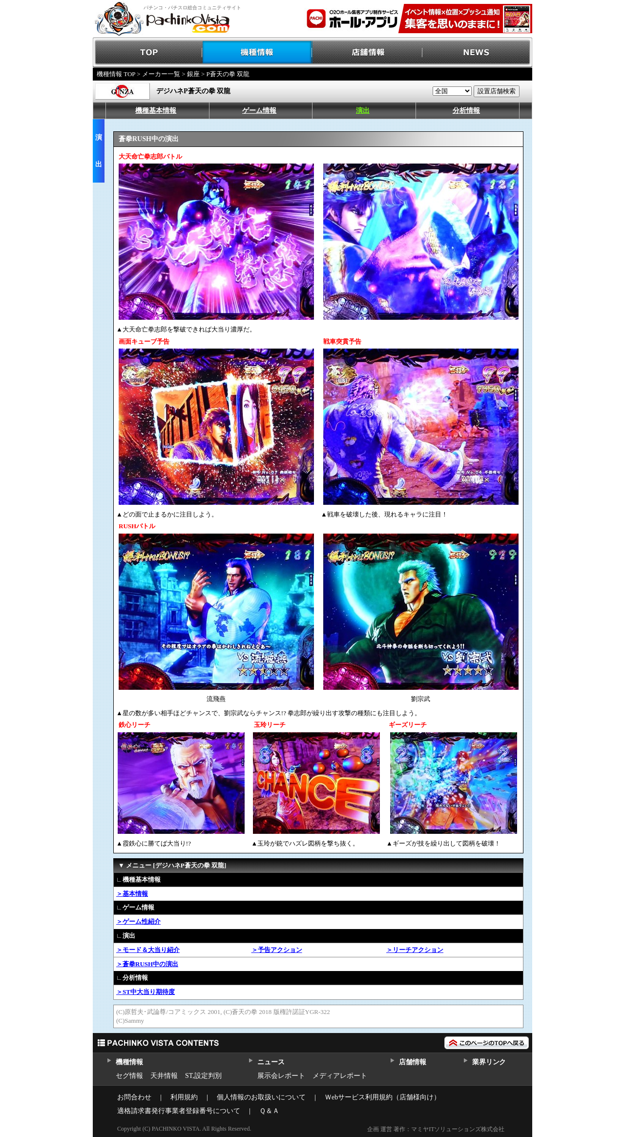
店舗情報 (367, 52)
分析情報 (466, 110)
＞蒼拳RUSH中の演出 (147, 964)
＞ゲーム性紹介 (138, 921)
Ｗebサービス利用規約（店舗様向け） (382, 1097)
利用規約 (184, 1097)
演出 (363, 110)
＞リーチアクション (414, 949)
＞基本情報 (132, 893)
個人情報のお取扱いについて (261, 1097)
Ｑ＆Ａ (269, 1111)
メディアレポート (339, 1075)
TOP (148, 52)
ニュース (270, 1062)
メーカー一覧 (161, 74)
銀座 (193, 74)
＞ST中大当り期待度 (145, 991)
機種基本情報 (155, 110)
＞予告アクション (276, 949)
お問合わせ (134, 1097)
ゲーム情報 (259, 110)
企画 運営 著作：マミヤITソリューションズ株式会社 (435, 1129)
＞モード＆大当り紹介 (148, 949)
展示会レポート (281, 1075)
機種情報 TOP (116, 74)
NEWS (477, 52)
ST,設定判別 (203, 1075)
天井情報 (164, 1075)
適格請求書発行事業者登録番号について (178, 1111)
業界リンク (489, 1062)
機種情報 (257, 52)
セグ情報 (129, 1075)
